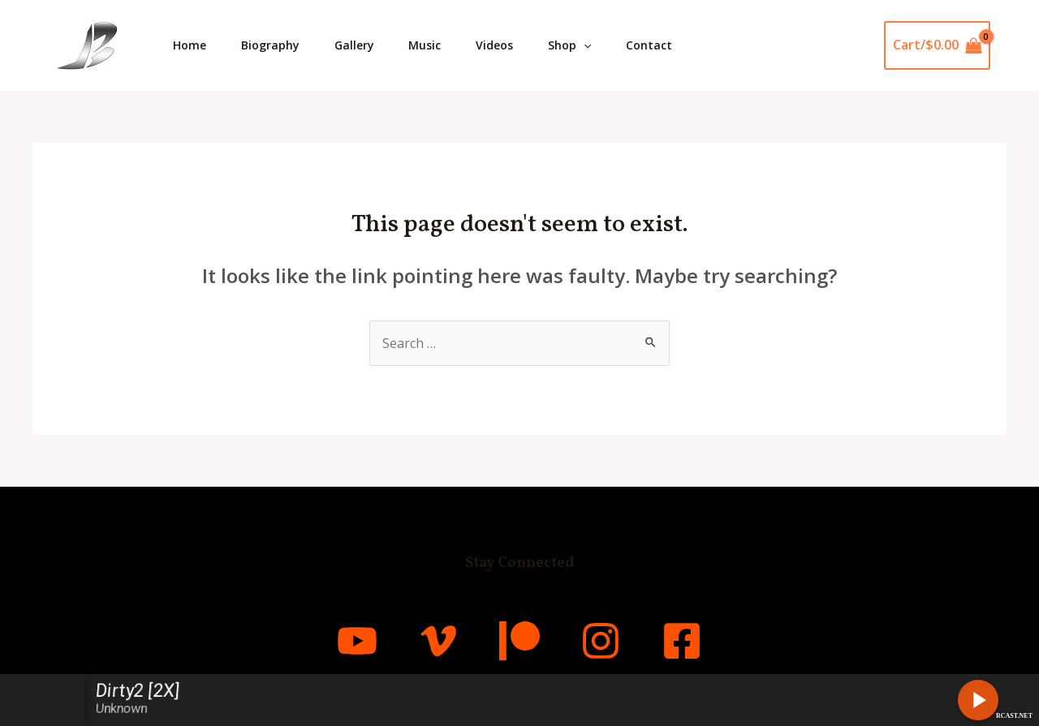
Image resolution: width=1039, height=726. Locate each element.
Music (440, 45)
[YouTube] (357, 641)
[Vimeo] (438, 641)
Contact (676, 45)
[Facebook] (682, 641)
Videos (513, 45)
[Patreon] (519, 641)
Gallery (365, 45)
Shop (592, 45)
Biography (277, 45)
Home (192, 45)
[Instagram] (600, 641)
